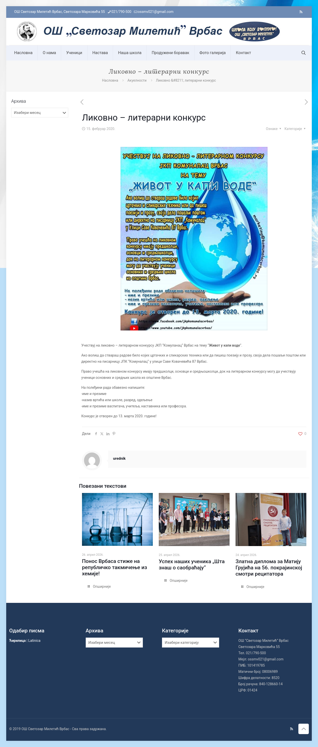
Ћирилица (17, 641)
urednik (119, 458)
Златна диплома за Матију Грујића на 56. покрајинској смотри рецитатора (269, 567)
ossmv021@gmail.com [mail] (156, 12)
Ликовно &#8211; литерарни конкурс (186, 80)
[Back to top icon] (303, 729)
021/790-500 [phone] (121, 12)
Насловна (110, 80)
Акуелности (137, 80)
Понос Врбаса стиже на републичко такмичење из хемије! (114, 567)
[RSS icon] (301, 12)
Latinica (34, 641)
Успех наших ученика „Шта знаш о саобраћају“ (192, 564)
